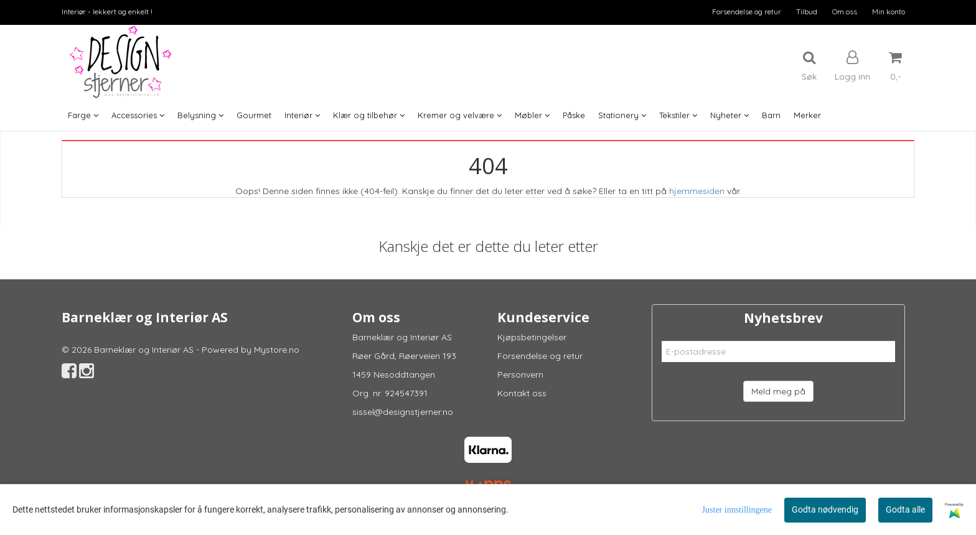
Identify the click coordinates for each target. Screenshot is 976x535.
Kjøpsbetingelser (531, 337)
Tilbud (806, 11)
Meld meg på (778, 391)
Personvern (520, 374)
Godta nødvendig (825, 509)
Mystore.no (276, 349)
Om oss (844, 11)
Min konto (888, 11)
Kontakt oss (522, 393)
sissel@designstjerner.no (402, 411)
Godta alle (905, 509)
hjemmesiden (697, 191)
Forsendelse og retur (746, 11)
